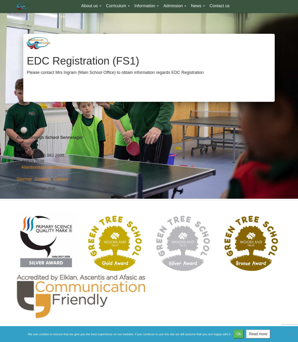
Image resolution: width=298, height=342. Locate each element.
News (198, 5)
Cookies (42, 179)
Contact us (220, 5)
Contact (61, 179)
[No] (292, 334)
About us (91, 5)
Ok (238, 334)
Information (146, 5)
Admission (174, 5)
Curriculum (118, 5)
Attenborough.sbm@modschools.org (55, 167)
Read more (258, 334)
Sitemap (24, 179)
